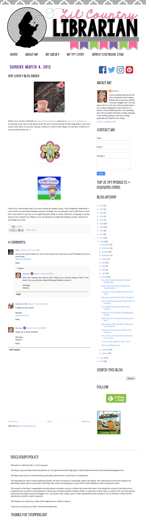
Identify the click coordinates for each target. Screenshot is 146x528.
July (103, 262)
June (104, 266)
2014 (102, 234)
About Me (31, 54)
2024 (102, 209)
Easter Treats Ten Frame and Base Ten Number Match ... (115, 287)
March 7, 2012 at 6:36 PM (38, 304)
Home (14, 54)
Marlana (26, 274)
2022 (102, 216)
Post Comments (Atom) (27, 426)
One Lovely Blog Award (110, 345)
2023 (102, 213)
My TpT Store (75, 54)
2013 (102, 238)
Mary (17, 250)
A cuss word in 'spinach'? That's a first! (115, 341)
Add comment (14, 350)
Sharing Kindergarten (23, 259)
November (106, 248)
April (104, 273)
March (104, 277)
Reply (17, 263)
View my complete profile (106, 122)
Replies (21, 268)
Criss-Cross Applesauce (76, 121)
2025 (102, 206)
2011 (102, 358)
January (105, 353)
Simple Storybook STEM (107, 54)
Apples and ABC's (22, 315)
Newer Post (13, 421)
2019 (102, 227)
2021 (102, 220)
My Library (52, 54)
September (106, 255)
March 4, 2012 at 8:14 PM (30, 250)
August (105, 259)
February (105, 350)
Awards (33, 230)
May (104, 270)
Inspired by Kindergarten (46, 121)
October (105, 252)
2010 (102, 361)
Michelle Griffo (21, 304)
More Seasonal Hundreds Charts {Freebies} (117, 297)
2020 (102, 223)
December (106, 245)
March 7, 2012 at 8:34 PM (43, 274)
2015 (102, 231)
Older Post (86, 421)
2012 (102, 241)
